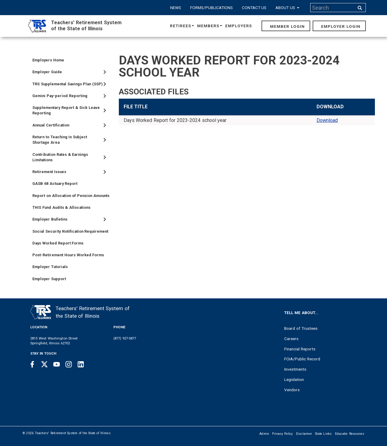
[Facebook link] (32, 364)
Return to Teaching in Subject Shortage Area (59, 140)
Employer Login (340, 26)
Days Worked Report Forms (57, 243)
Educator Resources (349, 434)
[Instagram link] (68, 364)
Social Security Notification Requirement (70, 231)
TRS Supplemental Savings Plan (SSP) (67, 84)
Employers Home (48, 60)
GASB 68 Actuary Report (54, 183)
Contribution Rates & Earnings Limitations (60, 157)
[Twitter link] (44, 364)
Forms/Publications (211, 7)
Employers (238, 25)
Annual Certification (50, 125)
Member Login (287, 26)
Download (327, 120)
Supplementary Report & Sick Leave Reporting (66, 110)
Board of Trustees (300, 328)
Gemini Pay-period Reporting (59, 95)
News (175, 7)
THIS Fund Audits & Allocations (61, 207)
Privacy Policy (282, 434)
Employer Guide (47, 72)
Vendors (292, 389)
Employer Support (49, 279)
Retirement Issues (49, 171)
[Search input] (333, 7)
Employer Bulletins (49, 219)
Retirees (182, 25)
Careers (291, 338)
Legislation (294, 379)
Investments (295, 369)
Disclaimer (304, 434)
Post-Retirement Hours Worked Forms (68, 255)
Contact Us (254, 7)
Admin (264, 434)
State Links (323, 434)
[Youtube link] (56, 364)
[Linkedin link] (81, 364)
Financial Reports (299, 348)
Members (209, 25)
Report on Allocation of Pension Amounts (70, 195)
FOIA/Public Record (302, 358)
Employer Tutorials (50, 266)
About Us (287, 7)
